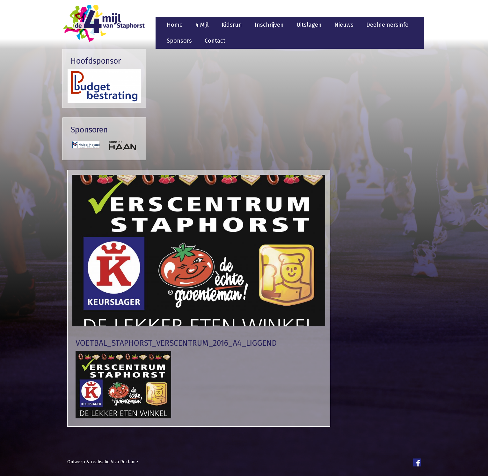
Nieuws (343, 24)
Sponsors (179, 40)
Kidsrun (232, 24)
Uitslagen (309, 24)
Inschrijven (269, 24)
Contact (215, 40)
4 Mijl (202, 24)
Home (175, 24)
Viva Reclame (124, 462)
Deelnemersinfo (387, 24)
